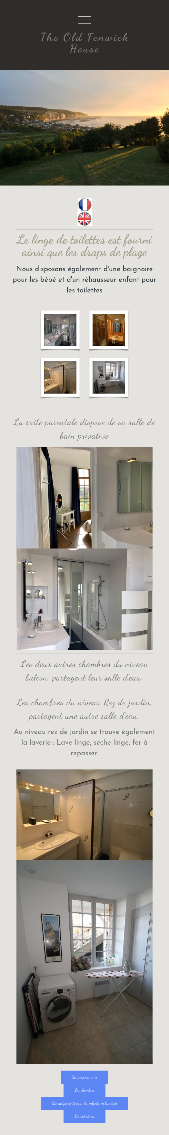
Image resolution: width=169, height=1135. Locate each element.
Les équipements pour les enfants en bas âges (84, 1103)
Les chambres (84, 1090)
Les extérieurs (85, 1116)
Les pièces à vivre (84, 1077)
